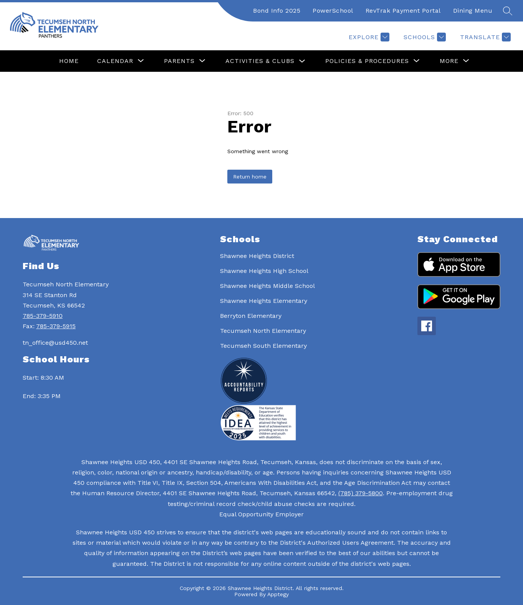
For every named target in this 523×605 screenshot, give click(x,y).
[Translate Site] (484, 37)
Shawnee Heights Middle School (267, 285)
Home (69, 60)
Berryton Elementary (250, 315)
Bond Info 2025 (276, 10)
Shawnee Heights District (257, 256)
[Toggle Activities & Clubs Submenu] (302, 61)
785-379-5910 (43, 315)
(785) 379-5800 (360, 493)
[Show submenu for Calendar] (115, 61)
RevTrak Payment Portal (403, 10)
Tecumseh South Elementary (263, 345)
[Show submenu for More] (449, 61)
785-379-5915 (56, 326)
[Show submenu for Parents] (179, 61)
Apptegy (278, 594)
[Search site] (507, 10)
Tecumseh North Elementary (263, 330)
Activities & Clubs (260, 60)
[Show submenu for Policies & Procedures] (367, 61)
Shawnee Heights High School (264, 270)
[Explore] (368, 37)
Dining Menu (473, 10)
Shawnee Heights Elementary (263, 300)
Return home (249, 177)
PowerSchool (333, 10)
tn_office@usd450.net (55, 342)
